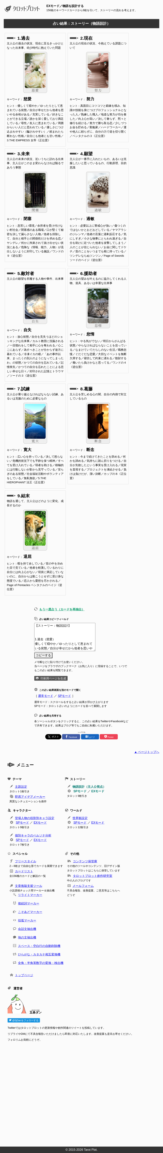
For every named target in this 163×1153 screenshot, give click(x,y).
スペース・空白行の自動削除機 (39, 946)
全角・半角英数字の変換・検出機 (40, 963)
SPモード (64, 695)
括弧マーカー (27, 920)
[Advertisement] (83, 1093)
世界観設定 (80, 818)
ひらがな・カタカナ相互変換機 (39, 954)
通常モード (45, 695)
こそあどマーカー (30, 912)
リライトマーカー (30, 895)
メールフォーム (83, 885)
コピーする (43, 655)
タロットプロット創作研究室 (92, 875)
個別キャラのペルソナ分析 (33, 835)
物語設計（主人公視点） (89, 786)
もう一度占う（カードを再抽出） (62, 609)
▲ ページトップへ (146, 752)
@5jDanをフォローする (23, 1020)
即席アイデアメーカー (30, 796)
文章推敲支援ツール (28, 885)
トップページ (24, 975)
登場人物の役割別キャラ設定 (34, 818)
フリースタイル (25, 861)
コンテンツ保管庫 (85, 861)
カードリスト (24, 871)
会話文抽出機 (27, 929)
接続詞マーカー (28, 903)
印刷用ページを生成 (53, 678)
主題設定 (21, 786)
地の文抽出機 (27, 937)
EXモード (97, 791)
